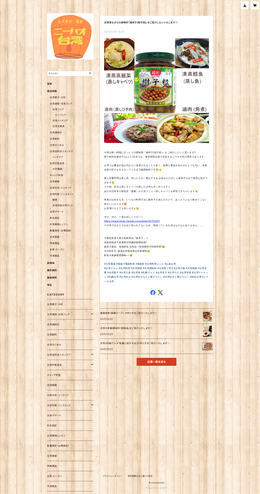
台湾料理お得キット (62, 205)
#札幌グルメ (148, 272)
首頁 (49, 83)
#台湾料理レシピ (154, 264)
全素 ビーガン (57, 249)
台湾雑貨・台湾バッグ (61, 103)
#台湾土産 (125, 272)
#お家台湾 (170, 264)
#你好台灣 (195, 276)
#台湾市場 (185, 272)
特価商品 (55, 243)
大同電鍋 (57, 168)
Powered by (156, 488)
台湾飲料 (55, 138)
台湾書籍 (55, 181)
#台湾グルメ (111, 268)
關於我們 (52, 270)
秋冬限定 (55, 218)
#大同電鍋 (110, 264)
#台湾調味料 (150, 268)
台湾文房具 (58, 126)
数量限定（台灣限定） (61, 230)
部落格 (50, 263)
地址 (49, 284)
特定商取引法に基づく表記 (140, 476)
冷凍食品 (55, 255)
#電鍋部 (139, 264)
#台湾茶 (135, 272)
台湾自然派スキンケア (61, 151)
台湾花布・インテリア (61, 187)
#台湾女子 (161, 272)
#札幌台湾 (113, 276)
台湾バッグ (58, 109)
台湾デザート (57, 211)
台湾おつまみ (57, 145)
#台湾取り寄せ (165, 268)
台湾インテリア (60, 120)
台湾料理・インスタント (62, 194)
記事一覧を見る (156, 361)
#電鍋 (119, 264)
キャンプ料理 (56, 175)
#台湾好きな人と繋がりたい (146, 276)
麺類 (54, 199)
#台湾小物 (179, 268)
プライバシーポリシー (112, 476)
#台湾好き (125, 276)
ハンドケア (57, 157)
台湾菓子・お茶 (58, 97)
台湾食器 (55, 236)
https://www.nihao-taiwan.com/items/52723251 (132, 221)
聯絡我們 (52, 277)
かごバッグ (60, 114)
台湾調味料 (56, 132)
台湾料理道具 (57, 163)
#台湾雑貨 (136, 268)
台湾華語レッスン (59, 224)
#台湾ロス (173, 272)
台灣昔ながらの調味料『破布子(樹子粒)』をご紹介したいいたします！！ (141, 22)
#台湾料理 (124, 268)
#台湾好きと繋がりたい (176, 276)
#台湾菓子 (113, 272)
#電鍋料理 (129, 264)
